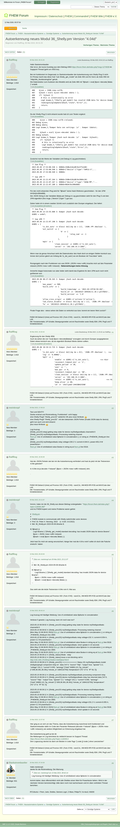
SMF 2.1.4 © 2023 (8, 824)
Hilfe (82, 824)
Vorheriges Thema (91, 45)
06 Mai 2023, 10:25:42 (37, 332)
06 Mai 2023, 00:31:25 (37, 60)
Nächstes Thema (107, 45)
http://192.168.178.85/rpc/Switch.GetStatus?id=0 (49, 660)
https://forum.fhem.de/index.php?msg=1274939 (90, 67)
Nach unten (10, 52)
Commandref (81, 16)
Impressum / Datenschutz (48, 16)
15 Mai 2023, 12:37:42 (37, 719)
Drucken (111, 52)
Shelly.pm (36, 514)
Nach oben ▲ (113, 824)
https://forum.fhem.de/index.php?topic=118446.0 (49, 739)
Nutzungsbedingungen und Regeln (96, 824)
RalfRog (13, 60)
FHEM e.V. (111, 16)
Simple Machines (20, 824)
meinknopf (14, 408)
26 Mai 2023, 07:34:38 (37, 762)
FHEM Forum (19, 15)
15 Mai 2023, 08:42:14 (37, 610)
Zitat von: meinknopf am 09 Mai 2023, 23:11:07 (51, 559)
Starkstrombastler (18, 763)
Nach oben (9, 798)
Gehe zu (80, 809)
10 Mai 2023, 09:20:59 (37, 554)
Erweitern (47, 206)
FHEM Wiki (97, 16)
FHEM (68, 16)
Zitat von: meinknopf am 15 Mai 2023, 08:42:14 (51, 773)
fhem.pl (33, 437)
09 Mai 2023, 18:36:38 (37, 457)
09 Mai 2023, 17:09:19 (37, 407)
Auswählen (39, 87)
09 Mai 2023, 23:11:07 (37, 500)
